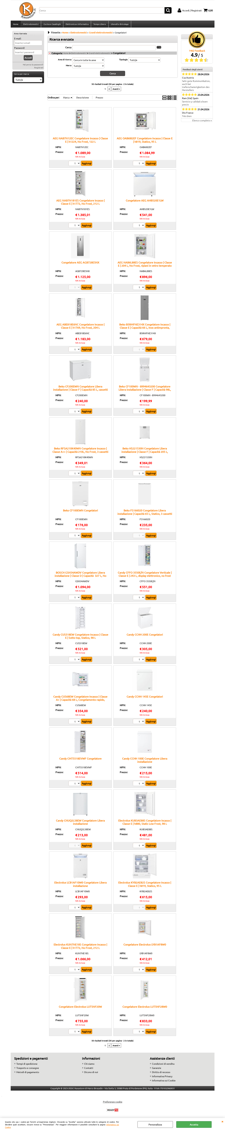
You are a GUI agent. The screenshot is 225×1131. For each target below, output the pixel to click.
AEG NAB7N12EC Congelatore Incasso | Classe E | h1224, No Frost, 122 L (80, 141)
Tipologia (123, 60)
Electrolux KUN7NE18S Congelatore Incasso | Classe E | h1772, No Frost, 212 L (80, 947)
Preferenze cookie (112, 1102)
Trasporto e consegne (27, 1068)
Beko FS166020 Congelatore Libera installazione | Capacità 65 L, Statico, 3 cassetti (144, 513)
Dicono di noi (91, 1073)
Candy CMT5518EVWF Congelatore (80, 759)
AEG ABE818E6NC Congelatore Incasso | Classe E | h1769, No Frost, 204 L (80, 327)
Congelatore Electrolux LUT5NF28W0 (144, 1007)
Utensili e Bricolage (119, 24)
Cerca (68, 48)
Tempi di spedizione (26, 1064)
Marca (68, 66)
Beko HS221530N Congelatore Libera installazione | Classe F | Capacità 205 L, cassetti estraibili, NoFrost (144, 452)
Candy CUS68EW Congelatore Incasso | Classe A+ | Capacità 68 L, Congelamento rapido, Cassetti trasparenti (80, 701)
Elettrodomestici (31, 24)
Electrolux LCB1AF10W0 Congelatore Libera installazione (80, 885)
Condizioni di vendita (163, 1064)
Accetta (194, 1124)
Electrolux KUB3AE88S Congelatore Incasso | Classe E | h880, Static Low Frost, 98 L (144, 823)
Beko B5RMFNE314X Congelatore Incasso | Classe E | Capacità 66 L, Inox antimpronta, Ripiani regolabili (144, 329)
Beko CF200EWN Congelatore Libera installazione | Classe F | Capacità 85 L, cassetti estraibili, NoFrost (80, 390)
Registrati (38, 68)
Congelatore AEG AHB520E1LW (145, 201)
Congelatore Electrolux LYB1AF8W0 (144, 945)
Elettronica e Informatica (76, 24)
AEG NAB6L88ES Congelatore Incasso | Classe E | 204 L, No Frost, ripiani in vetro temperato (145, 265)
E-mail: (17, 39)
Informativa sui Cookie (164, 1081)
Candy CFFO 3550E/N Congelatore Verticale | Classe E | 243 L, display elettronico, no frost (145, 575)
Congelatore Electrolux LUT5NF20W (80, 1007)
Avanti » (116, 90)
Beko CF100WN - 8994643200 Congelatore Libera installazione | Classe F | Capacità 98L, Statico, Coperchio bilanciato (145, 390)
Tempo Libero (99, 24)
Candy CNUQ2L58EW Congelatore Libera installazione (80, 823)
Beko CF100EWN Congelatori (80, 511)
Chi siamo (89, 1064)
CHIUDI (222, 1121)
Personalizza (155, 1124)
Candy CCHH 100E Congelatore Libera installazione (144, 761)
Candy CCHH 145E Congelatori (145, 697)
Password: (19, 48)
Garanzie (156, 1068)
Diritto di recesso (161, 1073)
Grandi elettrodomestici (100, 54)
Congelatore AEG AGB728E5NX (80, 263)
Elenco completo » (202, 121)
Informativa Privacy (162, 1077)
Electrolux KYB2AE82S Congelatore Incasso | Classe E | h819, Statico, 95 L (144, 885)
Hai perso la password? (33, 65)
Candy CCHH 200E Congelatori (145, 635)
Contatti (88, 1068)
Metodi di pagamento (27, 1073)
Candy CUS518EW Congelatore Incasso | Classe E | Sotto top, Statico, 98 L (80, 637)
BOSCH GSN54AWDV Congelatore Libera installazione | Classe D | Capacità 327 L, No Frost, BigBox (80, 576)
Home (15, 24)
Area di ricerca (64, 60)
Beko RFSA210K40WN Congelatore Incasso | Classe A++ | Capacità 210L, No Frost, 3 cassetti (80, 451)
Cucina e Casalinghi (52, 24)
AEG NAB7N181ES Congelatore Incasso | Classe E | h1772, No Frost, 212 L (80, 202)
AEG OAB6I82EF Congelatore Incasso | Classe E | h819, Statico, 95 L (145, 141)
